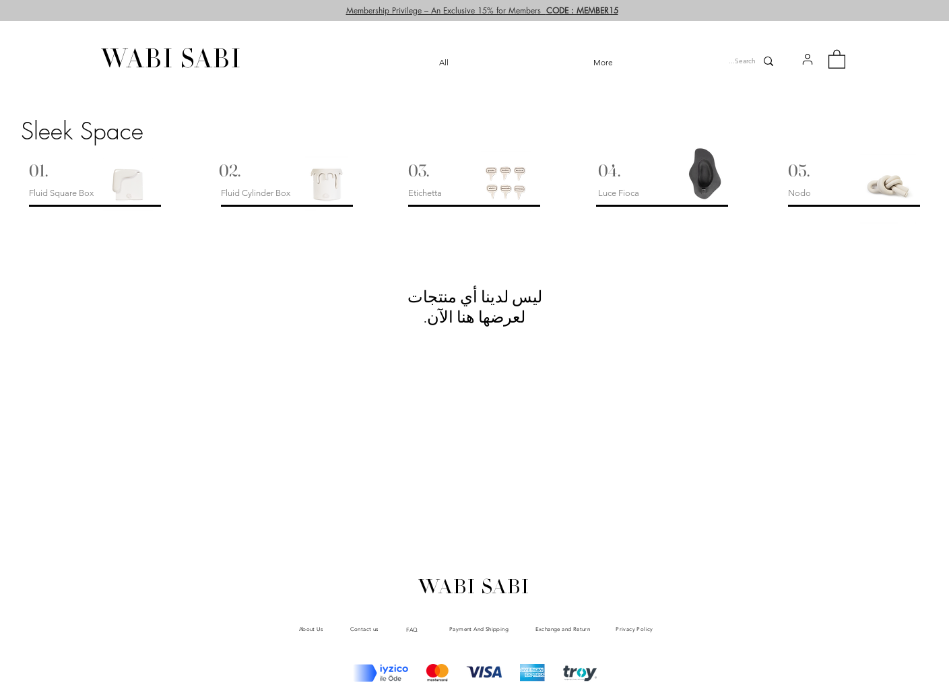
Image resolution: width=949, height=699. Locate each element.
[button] (807, 59)
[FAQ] (412, 629)
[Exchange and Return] (563, 629)
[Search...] (738, 61)
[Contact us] (364, 629)
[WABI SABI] (171, 61)
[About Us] (311, 629)
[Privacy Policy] (634, 629)
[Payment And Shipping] (479, 629)
